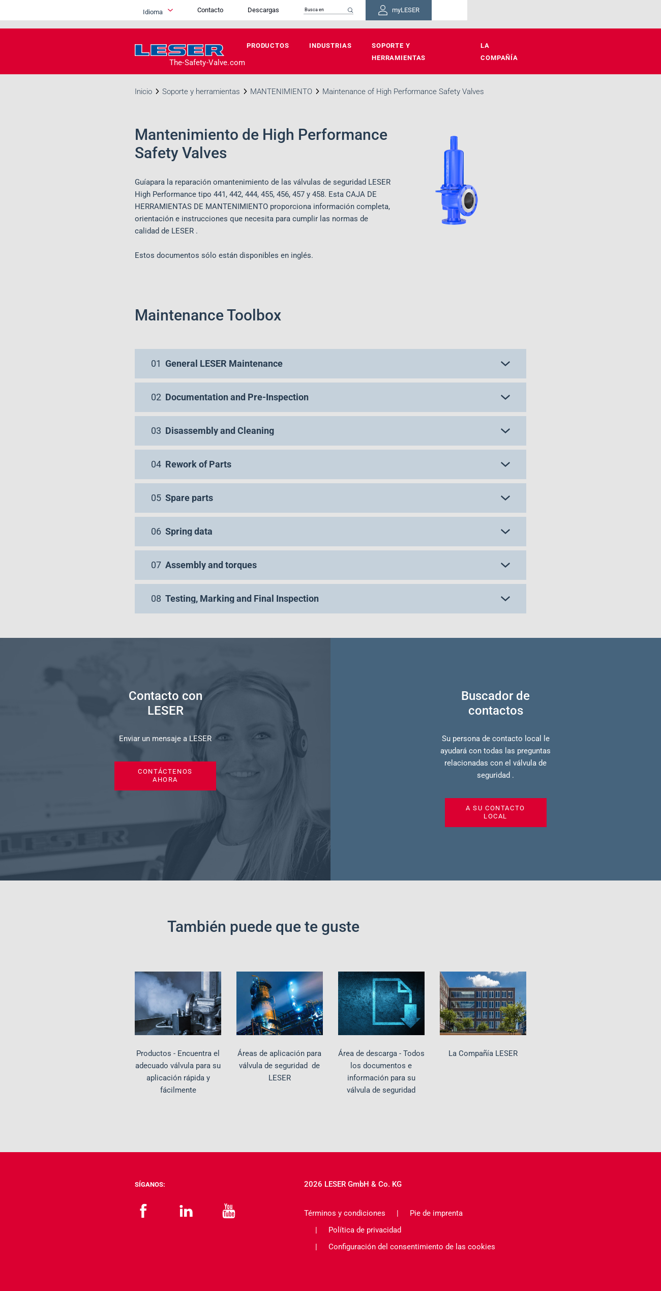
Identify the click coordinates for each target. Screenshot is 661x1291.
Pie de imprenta (436, 1213)
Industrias (330, 45)
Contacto (284, 14)
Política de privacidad (364, 1230)
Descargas (337, 14)
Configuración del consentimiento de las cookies (411, 1246)
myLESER (493, 14)
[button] (330, 363)
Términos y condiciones (344, 1213)
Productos (268, 45)
